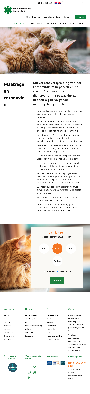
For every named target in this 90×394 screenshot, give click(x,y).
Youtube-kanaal (64, 210)
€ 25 (57, 248)
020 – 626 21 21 (45, 3)
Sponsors (29, 336)
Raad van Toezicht (54, 319)
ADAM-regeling (67, 23)
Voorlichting (8, 339)
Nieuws (50, 322)
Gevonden (8, 319)
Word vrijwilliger (52, 17)
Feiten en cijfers (53, 315)
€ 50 (71, 248)
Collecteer (29, 332)
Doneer (80, 17)
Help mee (37, 23)
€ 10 (44, 248)
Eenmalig (50, 271)
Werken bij (51, 329)
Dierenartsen (9, 336)
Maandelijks (65, 271)
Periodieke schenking (33, 325)
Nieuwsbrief (52, 325)
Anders (57, 261)
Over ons (51, 23)
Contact (80, 23)
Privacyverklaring (54, 339)
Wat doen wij (21, 23)
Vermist (7, 315)
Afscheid (7, 325)
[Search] (83, 3)
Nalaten (28, 329)
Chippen (67, 17)
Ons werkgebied (10, 332)
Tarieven (7, 329)
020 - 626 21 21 (74, 341)
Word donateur (33, 17)
